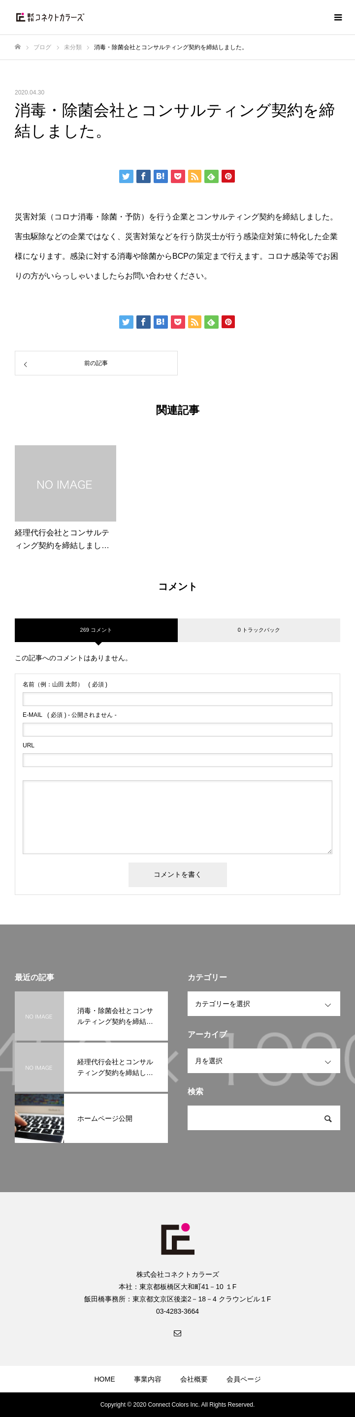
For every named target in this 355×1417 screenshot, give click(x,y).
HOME (105, 1379)
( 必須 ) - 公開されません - (70, 715)
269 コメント (96, 630)
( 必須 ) (65, 684)
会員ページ (243, 1379)
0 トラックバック (259, 630)
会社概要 (194, 1379)
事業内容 (147, 1379)
